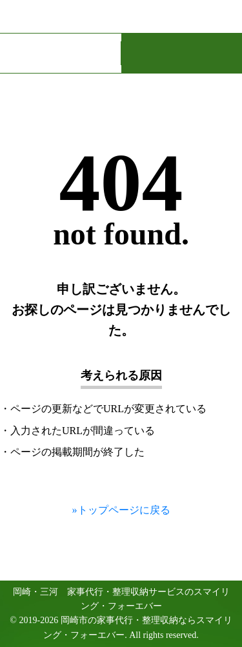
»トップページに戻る (121, 509)
